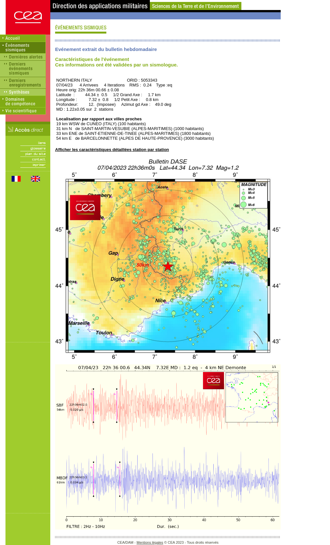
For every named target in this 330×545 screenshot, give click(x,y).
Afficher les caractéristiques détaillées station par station (112, 149)
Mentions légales (150, 542)
